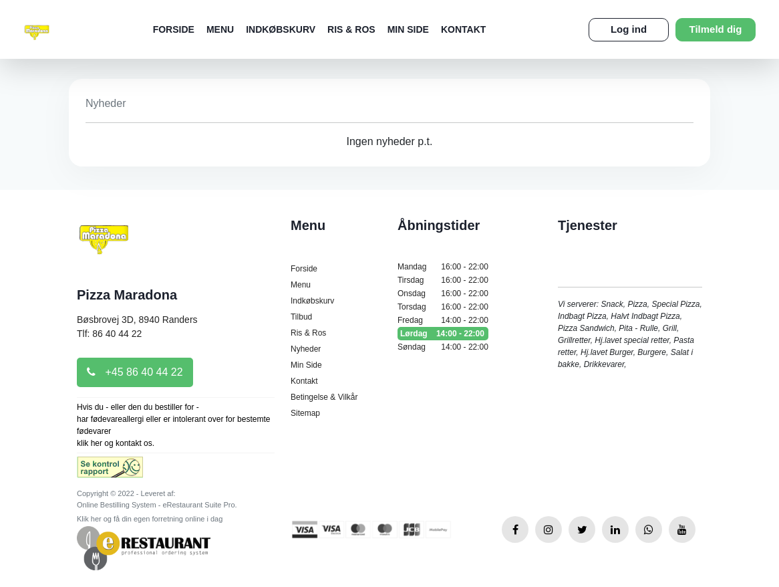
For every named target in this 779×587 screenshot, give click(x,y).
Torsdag (443, 307)
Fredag (443, 320)
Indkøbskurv (280, 29)
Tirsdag (443, 280)
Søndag (443, 347)
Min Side (408, 29)
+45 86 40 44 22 (135, 372)
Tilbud (301, 317)
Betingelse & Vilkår (324, 397)
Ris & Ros (351, 29)
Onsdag (443, 293)
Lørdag (443, 333)
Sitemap (305, 413)
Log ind (629, 29)
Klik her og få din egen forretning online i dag (149, 519)
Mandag (443, 266)
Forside (173, 29)
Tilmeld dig (715, 29)
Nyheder (306, 349)
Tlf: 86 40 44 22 (109, 333)
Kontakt (463, 29)
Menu (220, 29)
